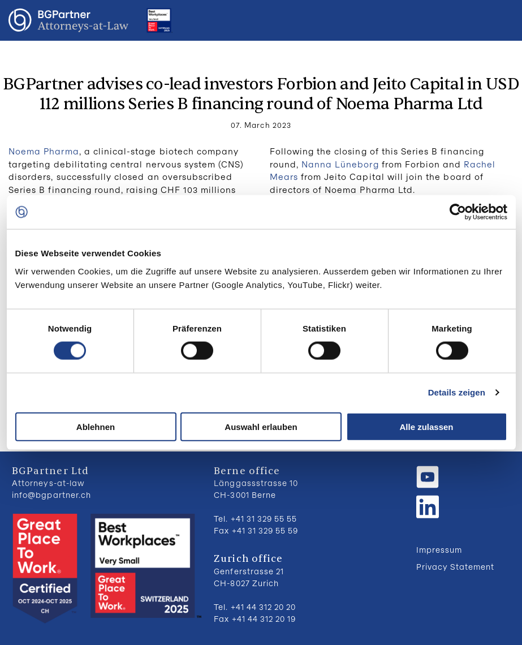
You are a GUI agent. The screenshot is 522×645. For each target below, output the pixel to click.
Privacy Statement (455, 566)
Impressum (439, 549)
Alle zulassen (426, 426)
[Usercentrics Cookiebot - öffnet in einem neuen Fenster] (457, 212)
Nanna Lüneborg (340, 164)
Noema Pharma (43, 151)
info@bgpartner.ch (51, 495)
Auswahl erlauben (261, 426)
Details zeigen (456, 392)
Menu (502, 20)
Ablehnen (95, 426)
